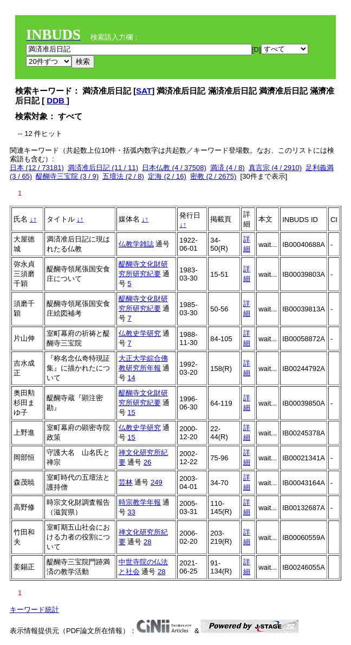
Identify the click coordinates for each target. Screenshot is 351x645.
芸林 (126, 482)
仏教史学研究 (140, 333)
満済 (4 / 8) (227, 168)
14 (131, 378)
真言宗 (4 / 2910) (275, 168)
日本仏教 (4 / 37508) (174, 168)
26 (147, 462)
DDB (57, 100)
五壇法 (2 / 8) (123, 176)
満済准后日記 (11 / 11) (103, 168)
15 (131, 412)
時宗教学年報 (140, 502)
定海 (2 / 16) (167, 176)
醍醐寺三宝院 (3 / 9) (67, 176)
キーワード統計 (34, 609)
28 (147, 542)
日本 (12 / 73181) (37, 168)
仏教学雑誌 (136, 244)
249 (156, 482)
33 (131, 512)
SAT (144, 90)
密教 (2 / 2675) (213, 176)
